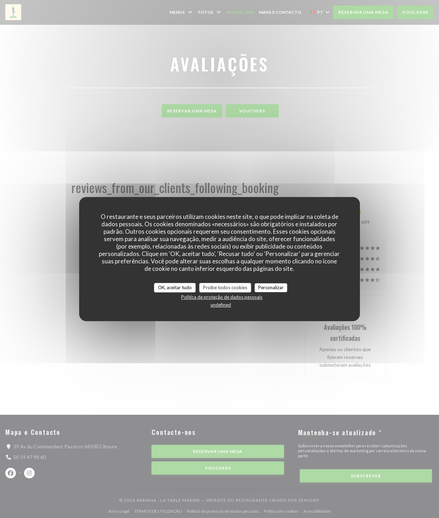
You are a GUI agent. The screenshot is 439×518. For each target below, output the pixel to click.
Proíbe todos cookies (225, 287)
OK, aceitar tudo (175, 287)
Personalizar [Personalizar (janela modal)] (271, 287)
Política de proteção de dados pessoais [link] (221, 297)
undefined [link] (220, 305)
